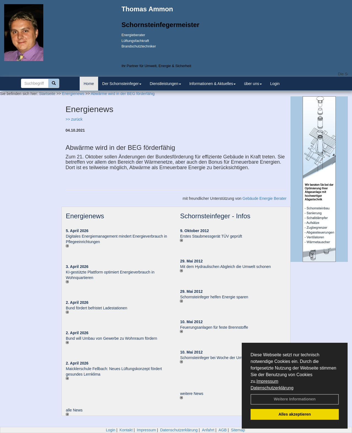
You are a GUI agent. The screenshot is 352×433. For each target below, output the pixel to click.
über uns (253, 83)
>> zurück (74, 119)
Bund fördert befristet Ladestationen (96, 308)
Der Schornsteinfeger (121, 83)
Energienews (85, 216)
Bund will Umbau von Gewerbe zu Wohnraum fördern (111, 338)
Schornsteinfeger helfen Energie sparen (214, 297)
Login (275, 83)
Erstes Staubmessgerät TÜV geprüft (211, 236)
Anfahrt (208, 430)
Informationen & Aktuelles (212, 83)
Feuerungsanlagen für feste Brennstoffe (214, 327)
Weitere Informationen (295, 399)
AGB (223, 430)
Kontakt (126, 430)
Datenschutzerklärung (272, 388)
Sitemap (238, 430)
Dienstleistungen (165, 83)
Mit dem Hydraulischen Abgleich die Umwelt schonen (225, 266)
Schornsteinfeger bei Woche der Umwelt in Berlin (222, 357)
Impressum (267, 381)
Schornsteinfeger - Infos (215, 216)
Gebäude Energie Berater (265, 198)
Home (89, 83)
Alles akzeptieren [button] (294, 414)
